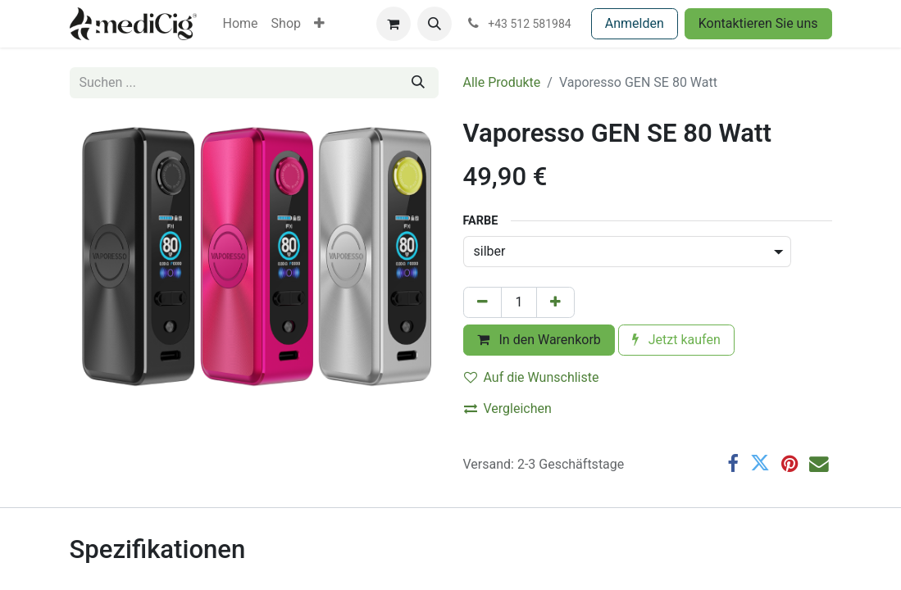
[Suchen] (418, 82)
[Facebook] (733, 464)
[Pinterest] (789, 464)
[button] (434, 24)
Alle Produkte (502, 82)
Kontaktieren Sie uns (758, 23)
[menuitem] (240, 23)
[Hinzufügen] (555, 302)
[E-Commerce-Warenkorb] (393, 24)
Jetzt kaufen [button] (676, 339)
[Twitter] (760, 464)
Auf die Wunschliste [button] (531, 377)
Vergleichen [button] (508, 408)
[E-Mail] (819, 464)
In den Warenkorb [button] (539, 339)
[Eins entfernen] (482, 302)
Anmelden (634, 23)
